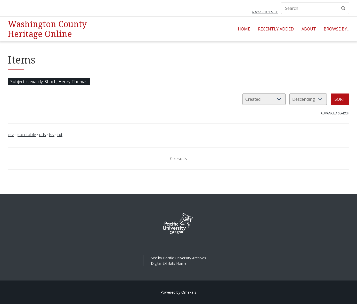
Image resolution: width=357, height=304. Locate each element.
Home (244, 29)
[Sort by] (264, 99)
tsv (51, 134)
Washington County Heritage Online (47, 28)
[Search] (315, 8)
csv (11, 134)
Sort (340, 99)
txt (59, 134)
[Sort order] (308, 99)
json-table (26, 134)
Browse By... (336, 29)
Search (343, 8)
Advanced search (265, 12)
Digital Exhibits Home (168, 263)
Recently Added (276, 29)
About (309, 29)
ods (42, 134)
